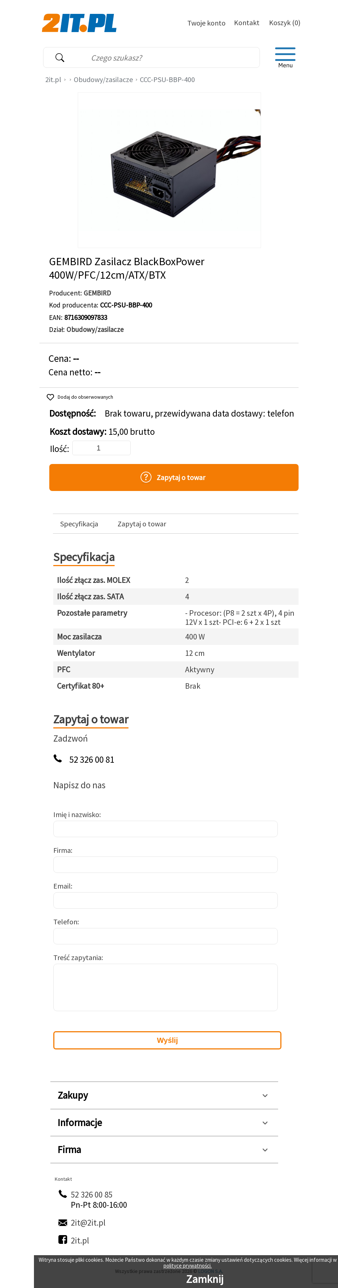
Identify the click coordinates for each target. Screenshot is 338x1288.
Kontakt (247, 22)
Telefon (65, 921)
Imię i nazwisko (76, 814)
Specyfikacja (79, 523)
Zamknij (204, 1279)
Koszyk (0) (284, 22)
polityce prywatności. (188, 1265)
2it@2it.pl (88, 1222)
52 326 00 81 (91, 759)
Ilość (58, 449)
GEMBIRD (97, 293)
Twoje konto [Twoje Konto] (206, 22)
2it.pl (53, 79)
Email (62, 885)
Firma (62, 850)
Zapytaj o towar (142, 523)
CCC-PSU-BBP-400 (167, 79)
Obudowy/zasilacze (103, 79)
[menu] (285, 58)
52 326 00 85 (91, 1194)
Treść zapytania (77, 957)
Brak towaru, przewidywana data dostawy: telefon (199, 413)
